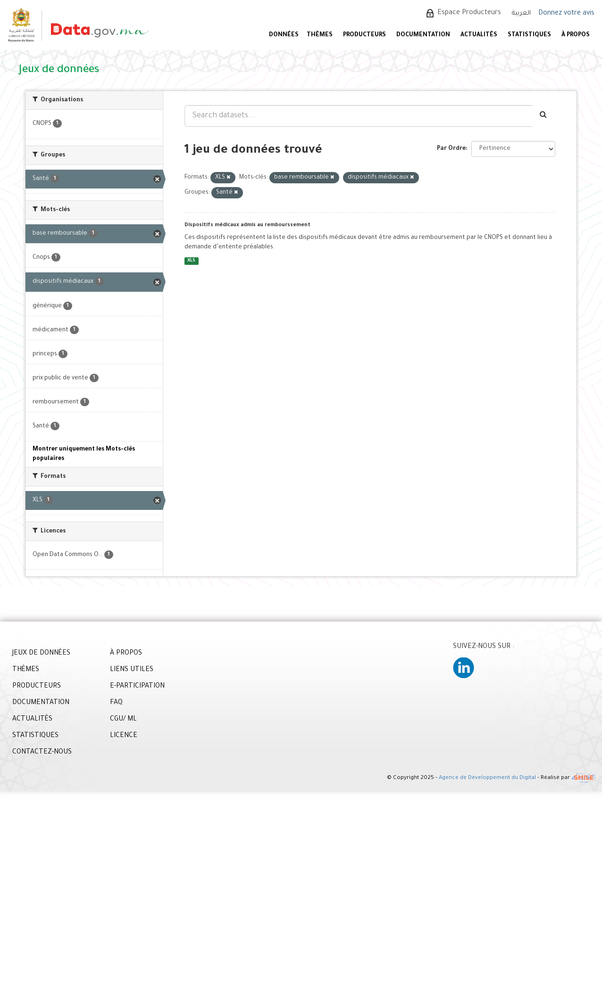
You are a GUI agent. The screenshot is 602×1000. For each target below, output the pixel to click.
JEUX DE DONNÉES (41, 653)
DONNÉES (284, 35)
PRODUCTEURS (364, 35)
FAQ (116, 703)
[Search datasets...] (358, 116)
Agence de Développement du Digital (487, 779)
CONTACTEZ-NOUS (42, 752)
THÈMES (25, 670)
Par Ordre (451, 149)
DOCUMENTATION (423, 35)
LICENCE (123, 736)
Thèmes (320, 35)
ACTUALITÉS (478, 35)
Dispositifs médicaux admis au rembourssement (247, 225)
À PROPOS (575, 35)
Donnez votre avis (566, 13)
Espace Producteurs (469, 13)
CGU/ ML (123, 719)
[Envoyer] (543, 116)
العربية (521, 13)
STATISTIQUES (529, 35)
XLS (191, 260)
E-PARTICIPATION (137, 686)
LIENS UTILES (131, 670)
